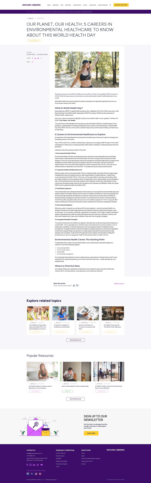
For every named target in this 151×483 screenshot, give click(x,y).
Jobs (62, 5)
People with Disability (61, 461)
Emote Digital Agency (51, 479)
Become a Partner (121, 5)
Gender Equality (60, 456)
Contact (83, 464)
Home (83, 453)
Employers (56, 5)
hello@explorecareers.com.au (34, 453)
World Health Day (60, 111)
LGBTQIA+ (58, 458)
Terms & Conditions (31, 479)
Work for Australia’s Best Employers (90, 458)
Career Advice (77, 5)
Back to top (119, 284)
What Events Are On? (87, 461)
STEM (57, 466)
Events (85, 5)
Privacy (39, 479)
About (49, 5)
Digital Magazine (103, 5)
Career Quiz (92, 5)
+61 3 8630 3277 (31, 456)
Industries (68, 5)
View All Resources (75, 340)
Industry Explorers (34, 40)
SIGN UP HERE (91, 433)
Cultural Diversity (60, 453)
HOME (28, 11)
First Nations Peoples (61, 464)
